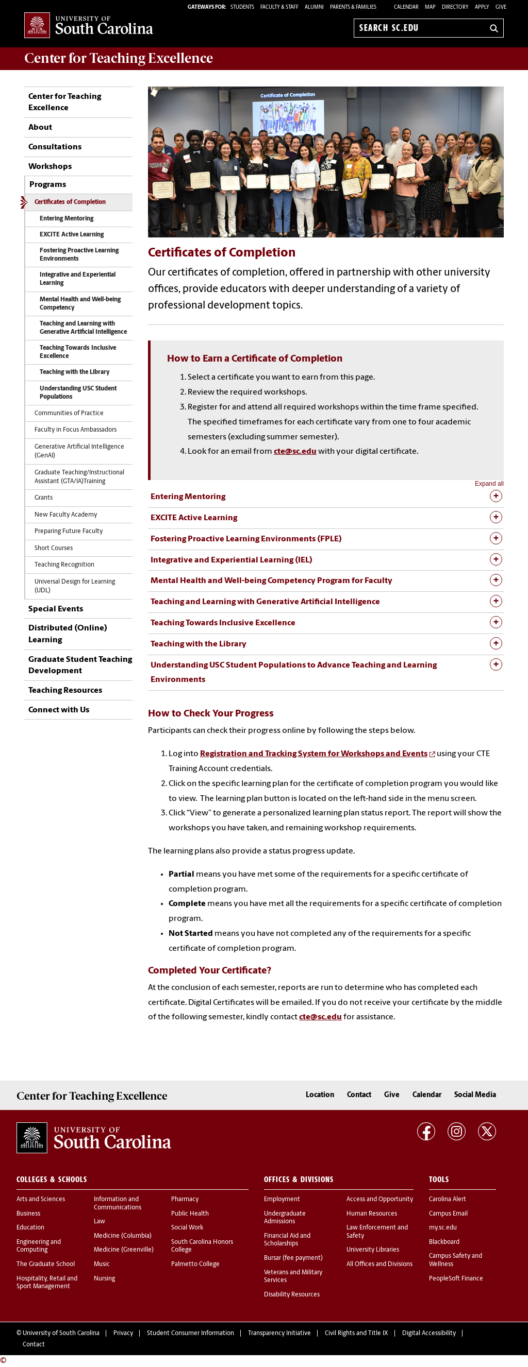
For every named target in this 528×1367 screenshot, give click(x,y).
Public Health (190, 1214)
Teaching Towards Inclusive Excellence (78, 352)
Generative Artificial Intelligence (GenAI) (79, 451)
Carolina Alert (447, 1200)
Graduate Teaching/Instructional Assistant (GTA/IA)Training (79, 477)
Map (430, 7)
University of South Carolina (61, 1333)
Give (501, 7)
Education (30, 1228)
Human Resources (371, 1214)
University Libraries (372, 1250)
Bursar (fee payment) (293, 1258)
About (40, 128)
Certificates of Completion (70, 202)
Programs (47, 185)
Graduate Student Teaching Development (80, 665)
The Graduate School (45, 1264)
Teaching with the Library (75, 372)
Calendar (406, 7)
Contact (359, 1095)
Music (102, 1264)
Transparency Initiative (279, 1333)
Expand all (489, 483)
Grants (44, 498)
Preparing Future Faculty (69, 531)
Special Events (55, 609)
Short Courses (54, 548)
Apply (482, 7)
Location (320, 1095)
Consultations (54, 147)
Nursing (104, 1279)
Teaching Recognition (64, 565)
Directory (455, 7)
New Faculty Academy (66, 515)
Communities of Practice (69, 414)
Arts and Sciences (40, 1200)
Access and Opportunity (379, 1200)
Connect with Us (58, 710)
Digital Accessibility (429, 1333)
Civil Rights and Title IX (356, 1333)
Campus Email (448, 1214)
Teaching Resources (65, 691)
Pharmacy (185, 1200)
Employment (282, 1200)
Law (99, 1222)
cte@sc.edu (295, 452)
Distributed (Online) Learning (67, 634)
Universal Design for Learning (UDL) (75, 586)
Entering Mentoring (66, 219)
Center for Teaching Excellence (64, 102)
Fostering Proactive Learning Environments (79, 255)
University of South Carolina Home (88, 26)
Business (28, 1214)
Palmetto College (195, 1264)
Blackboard (444, 1242)
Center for (118, 58)
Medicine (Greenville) (124, 1250)
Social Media (475, 1095)
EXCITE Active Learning (72, 235)
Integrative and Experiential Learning (78, 279)
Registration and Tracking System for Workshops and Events (313, 754)
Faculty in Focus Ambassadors (76, 430)
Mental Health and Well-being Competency (80, 304)
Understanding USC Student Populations (78, 393)
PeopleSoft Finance (456, 1279)
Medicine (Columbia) (123, 1236)
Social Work (187, 1228)
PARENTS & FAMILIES (353, 7)
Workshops (50, 167)
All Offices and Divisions (379, 1264)
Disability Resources (292, 1295)
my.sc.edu (443, 1228)
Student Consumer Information (190, 1333)
